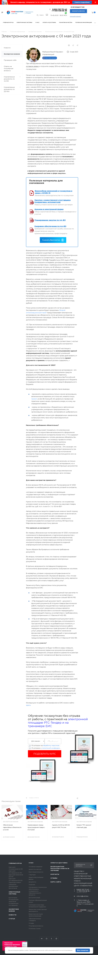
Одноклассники (51, 939)
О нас (31, 863)
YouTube (47, 939)
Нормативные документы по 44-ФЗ (13, 79)
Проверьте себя (10, 60)
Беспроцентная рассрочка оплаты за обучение (60, 868)
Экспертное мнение (12, 54)
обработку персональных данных (56, 745)
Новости (7, 48)
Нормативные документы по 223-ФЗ (13, 89)
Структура (32, 874)
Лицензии (32, 884)
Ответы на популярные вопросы (8, 68)
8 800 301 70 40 (59, 9)
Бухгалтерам (13, 897)
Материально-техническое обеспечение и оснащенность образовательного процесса (38, 891)
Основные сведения (35, 866)
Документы (32, 882)
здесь (28, 705)
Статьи (12, 918)
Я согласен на (46, 745)
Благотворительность (36, 872)
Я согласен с (46, 748)
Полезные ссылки (34, 928)
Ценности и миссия (35, 869)
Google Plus (56, 939)
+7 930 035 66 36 (59, 11)
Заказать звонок (78, 11)
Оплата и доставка (59, 863)
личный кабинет (75, 16)
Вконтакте (42, 939)
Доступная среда (34, 897)
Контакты (55, 874)
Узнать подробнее (82, 2)
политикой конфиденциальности (56, 748)
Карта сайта (56, 882)
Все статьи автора (50, 58)
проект (34, 399)
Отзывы (31, 923)
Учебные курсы (15, 863)
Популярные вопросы (36, 926)
